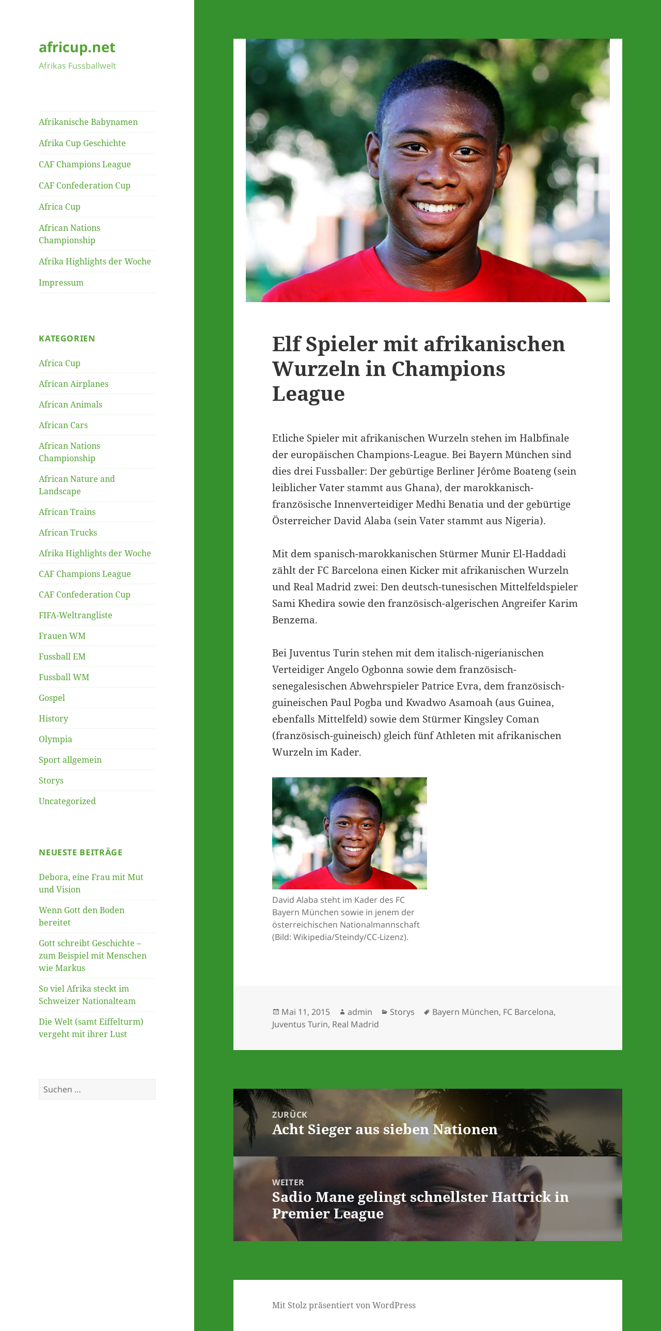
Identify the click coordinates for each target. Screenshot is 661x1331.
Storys (51, 780)
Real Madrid (355, 1024)
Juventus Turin (300, 1024)
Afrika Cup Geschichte (82, 143)
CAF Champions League (85, 164)
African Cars (63, 425)
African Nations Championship (69, 234)
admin (360, 1011)
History (53, 718)
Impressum (61, 282)
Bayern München (465, 1011)
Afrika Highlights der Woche (95, 261)
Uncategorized (67, 801)
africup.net (77, 46)
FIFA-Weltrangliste (76, 615)
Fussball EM (62, 656)
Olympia (55, 739)
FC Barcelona (528, 1011)
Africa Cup (60, 206)
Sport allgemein (70, 759)
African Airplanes (73, 383)
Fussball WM (64, 677)
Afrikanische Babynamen (88, 122)
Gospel (52, 697)
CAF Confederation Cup (85, 185)
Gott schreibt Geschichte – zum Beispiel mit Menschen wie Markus (93, 955)
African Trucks (68, 532)
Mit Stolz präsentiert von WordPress (344, 1305)
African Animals (70, 404)
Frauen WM (62, 635)
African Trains (67, 512)
